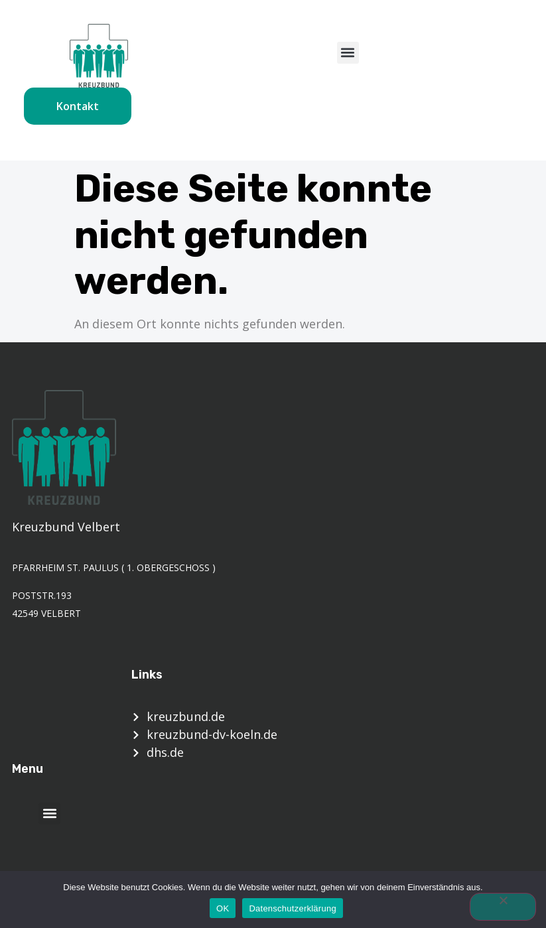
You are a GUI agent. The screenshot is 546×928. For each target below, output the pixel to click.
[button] (348, 53)
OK (222, 908)
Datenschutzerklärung (292, 908)
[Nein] (503, 907)
